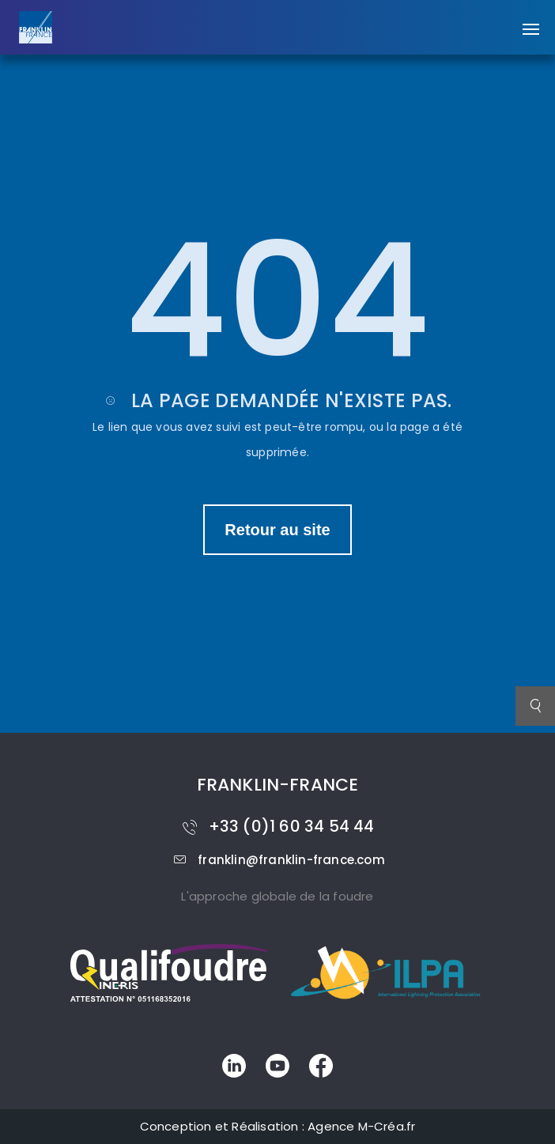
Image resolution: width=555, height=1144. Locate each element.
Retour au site (277, 529)
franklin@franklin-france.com (277, 860)
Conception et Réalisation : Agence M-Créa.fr (278, 1126)
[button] (531, 21)
